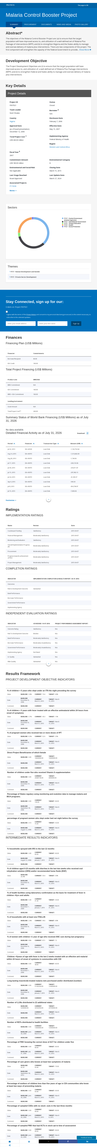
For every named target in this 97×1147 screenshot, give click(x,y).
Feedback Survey (86, 1138)
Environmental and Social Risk (22, 167)
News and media (64, 24)
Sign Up (76, 323)
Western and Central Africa (59, 147)
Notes (12, 190)
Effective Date (55, 126)
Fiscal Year (15, 151)
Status (52, 102)
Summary (14, 24)
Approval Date (16, 126)
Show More (85, 49)
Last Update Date (56, 175)
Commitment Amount (19, 160)
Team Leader (15, 110)
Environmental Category (59, 160)
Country (13, 118)
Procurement (30, 24)
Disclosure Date (56, 118)
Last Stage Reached (18, 175)
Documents (46, 24)
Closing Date (54, 167)
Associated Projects (18, 183)
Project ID (14, 102)
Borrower (54, 110)
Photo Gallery (81, 24)
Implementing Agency (58, 136)
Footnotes (10, 500)
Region (52, 144)
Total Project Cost (18, 136)
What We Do (10, 5)
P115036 (13, 186)
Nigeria (12, 121)
